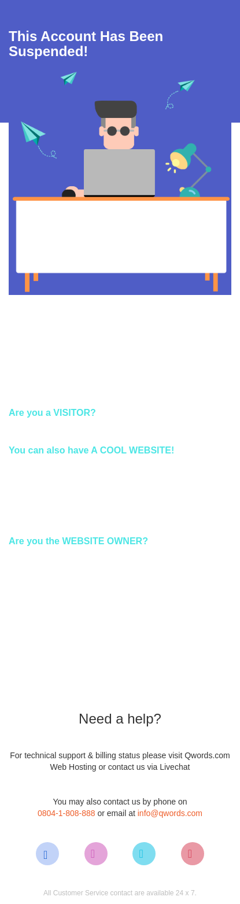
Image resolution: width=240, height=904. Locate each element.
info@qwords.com (170, 813)
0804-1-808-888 (66, 813)
